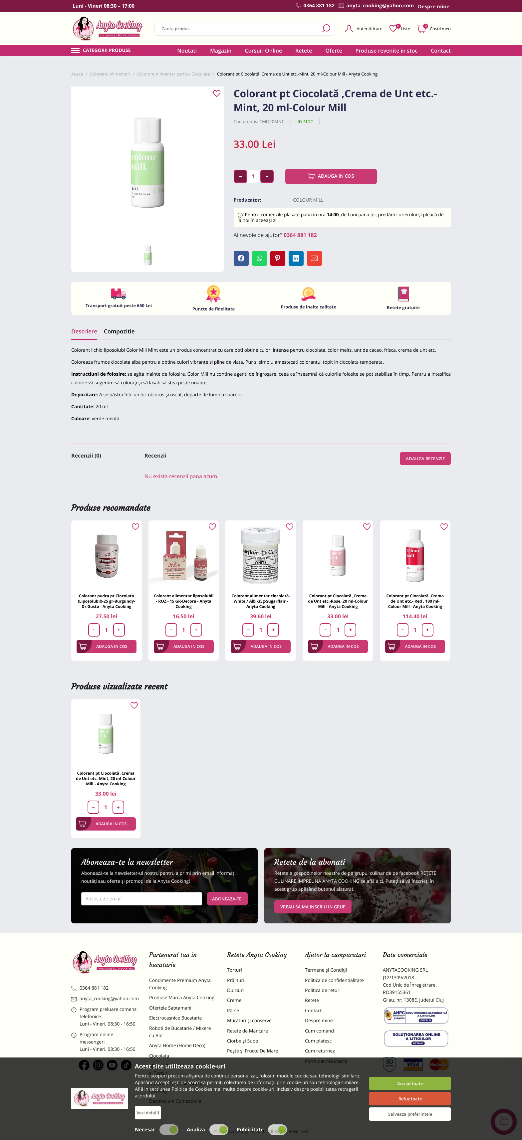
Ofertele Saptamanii (170, 1008)
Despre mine (319, 1021)
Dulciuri (235, 990)
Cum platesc (318, 1041)
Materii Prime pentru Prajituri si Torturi (181, 1069)
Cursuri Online (263, 50)
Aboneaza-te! (227, 899)
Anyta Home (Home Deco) (177, 1046)
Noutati (187, 50)
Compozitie (119, 331)
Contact (441, 50)
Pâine (233, 1011)
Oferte (334, 50)
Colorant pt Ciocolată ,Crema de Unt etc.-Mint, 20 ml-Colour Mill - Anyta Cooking (105, 778)
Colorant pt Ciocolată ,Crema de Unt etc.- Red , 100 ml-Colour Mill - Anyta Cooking (415, 601)
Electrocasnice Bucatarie (175, 1018)
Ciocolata (159, 1056)
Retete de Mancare (247, 1031)
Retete (303, 50)
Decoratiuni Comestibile (175, 1101)
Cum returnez (320, 1051)
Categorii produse (107, 50)
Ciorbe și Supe (242, 1041)
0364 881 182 (300, 235)
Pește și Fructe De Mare (252, 1051)
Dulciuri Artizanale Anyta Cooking (175, 1087)
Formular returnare (326, 1061)
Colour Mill (308, 200)
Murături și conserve (249, 1021)
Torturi (234, 970)
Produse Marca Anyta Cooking (181, 998)
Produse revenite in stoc (387, 50)
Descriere (84, 331)
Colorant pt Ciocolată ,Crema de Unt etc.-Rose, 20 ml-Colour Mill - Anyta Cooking (338, 601)
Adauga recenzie (425, 459)
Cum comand (319, 1031)
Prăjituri (235, 980)
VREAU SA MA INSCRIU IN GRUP (313, 907)
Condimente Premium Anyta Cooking (180, 984)
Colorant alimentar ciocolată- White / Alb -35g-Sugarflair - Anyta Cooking (261, 601)
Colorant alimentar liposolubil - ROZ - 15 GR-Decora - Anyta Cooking (184, 601)
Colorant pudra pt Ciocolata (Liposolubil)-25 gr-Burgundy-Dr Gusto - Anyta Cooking (106, 601)
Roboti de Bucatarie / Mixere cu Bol (180, 1032)
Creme (234, 1000)
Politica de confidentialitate (334, 980)
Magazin (221, 50)
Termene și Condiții (326, 970)
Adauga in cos (331, 176)
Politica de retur (322, 990)
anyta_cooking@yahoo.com (105, 999)
